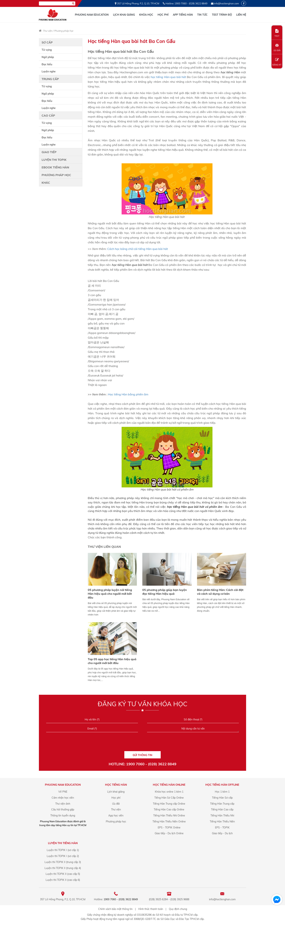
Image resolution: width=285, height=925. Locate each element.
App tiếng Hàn (183, 14)
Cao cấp (48, 115)
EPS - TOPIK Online (169, 827)
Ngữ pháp (48, 57)
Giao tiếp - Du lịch (222, 833)
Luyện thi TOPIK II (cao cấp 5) (63, 874)
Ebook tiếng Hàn (55, 167)
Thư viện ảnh (62, 803)
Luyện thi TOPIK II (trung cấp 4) (63, 868)
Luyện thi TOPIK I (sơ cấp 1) (63, 850)
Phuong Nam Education (92, 14)
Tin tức (202, 14)
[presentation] (142, 743)
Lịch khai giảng (124, 14)
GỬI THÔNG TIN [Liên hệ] (142, 755)
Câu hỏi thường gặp (62, 809)
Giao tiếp (49, 152)
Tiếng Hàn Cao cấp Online (169, 809)
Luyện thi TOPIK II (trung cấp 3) (63, 862)
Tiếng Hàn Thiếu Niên (222, 821)
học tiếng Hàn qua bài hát (168, 77)
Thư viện (47, 30)
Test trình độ (222, 14)
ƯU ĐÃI (276, 47)
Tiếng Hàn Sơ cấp (222, 797)
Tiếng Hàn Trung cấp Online (169, 803)
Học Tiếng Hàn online (169, 784)
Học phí (163, 14)
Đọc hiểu (47, 64)
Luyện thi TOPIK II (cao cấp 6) (63, 880)
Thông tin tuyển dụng (62, 815)
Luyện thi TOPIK (54, 160)
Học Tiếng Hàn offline (222, 784)
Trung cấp (50, 79)
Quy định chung (178, 909)
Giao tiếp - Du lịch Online (169, 833)
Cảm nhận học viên (63, 797)
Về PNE (62, 791)
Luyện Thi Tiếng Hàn (63, 843)
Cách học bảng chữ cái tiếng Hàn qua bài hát (137, 249)
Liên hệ (241, 14)
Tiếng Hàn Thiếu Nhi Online (169, 815)
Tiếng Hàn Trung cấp (222, 803)
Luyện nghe (49, 71)
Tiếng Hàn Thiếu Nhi (222, 815)
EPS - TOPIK (222, 827)
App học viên (115, 815)
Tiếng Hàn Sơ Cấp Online (169, 797)
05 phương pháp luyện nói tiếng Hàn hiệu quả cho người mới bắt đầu (110, 593)
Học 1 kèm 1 (222, 791)
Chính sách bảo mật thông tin (115, 909)
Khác (46, 182)
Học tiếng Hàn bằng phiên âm (128, 394)
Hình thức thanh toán (150, 909)
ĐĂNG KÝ (276, 62)
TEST (276, 33)
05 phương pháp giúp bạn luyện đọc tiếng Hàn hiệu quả (164, 591)
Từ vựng (47, 49)
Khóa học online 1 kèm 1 (169, 791)
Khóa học (146, 14)
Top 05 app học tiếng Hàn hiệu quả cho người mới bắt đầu (112, 661)
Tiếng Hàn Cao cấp (222, 809)
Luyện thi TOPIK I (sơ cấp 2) (63, 856)
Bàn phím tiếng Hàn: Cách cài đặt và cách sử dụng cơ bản (220, 591)
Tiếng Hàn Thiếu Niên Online (169, 821)
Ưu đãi (116, 803)
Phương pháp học (63, 30)
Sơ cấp (47, 42)
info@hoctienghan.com (226, 3)
